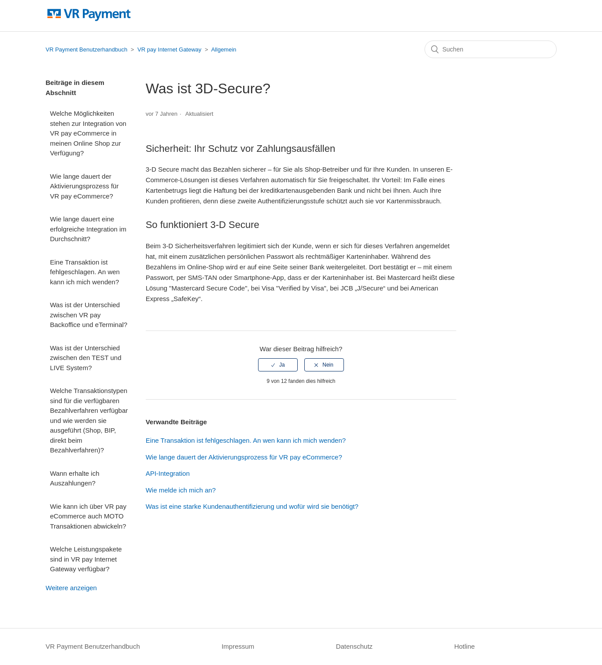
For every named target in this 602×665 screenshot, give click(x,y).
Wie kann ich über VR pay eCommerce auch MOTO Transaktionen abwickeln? (88, 516)
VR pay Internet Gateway (169, 49)
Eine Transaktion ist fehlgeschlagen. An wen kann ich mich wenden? (85, 272)
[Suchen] (491, 49)
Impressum (238, 646)
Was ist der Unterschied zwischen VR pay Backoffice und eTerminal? (89, 314)
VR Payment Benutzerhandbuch (87, 49)
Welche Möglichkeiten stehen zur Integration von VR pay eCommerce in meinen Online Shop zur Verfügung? (88, 133)
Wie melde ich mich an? (181, 490)
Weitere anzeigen (71, 588)
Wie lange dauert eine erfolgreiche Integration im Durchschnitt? (88, 228)
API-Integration (168, 473)
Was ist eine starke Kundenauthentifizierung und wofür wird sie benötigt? (252, 506)
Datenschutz (354, 646)
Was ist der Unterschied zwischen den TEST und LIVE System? (86, 357)
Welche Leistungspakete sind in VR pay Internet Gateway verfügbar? (86, 559)
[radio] (278, 364)
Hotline (464, 646)
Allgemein (223, 49)
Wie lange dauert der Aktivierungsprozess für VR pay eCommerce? (84, 186)
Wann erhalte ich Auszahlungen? (75, 478)
